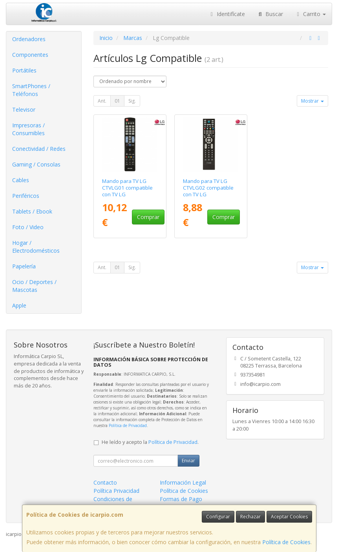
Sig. (132, 101)
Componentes (30, 54)
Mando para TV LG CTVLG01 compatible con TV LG (127, 187)
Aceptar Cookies (289, 516)
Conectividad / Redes (39, 148)
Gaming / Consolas (36, 164)
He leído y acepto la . (150, 442)
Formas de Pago (181, 499)
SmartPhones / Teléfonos (31, 90)
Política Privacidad (116, 490)
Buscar (270, 14)
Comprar (148, 217)
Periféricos (25, 195)
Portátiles (24, 70)
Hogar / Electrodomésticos (36, 246)
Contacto (105, 482)
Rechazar (250, 516)
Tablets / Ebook (32, 211)
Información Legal (183, 482)
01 (117, 101)
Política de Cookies (286, 542)
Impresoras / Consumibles (28, 129)
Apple (19, 305)
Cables (20, 180)
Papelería (24, 266)
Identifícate (226, 14)
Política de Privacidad (128, 425)
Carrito (310, 14)
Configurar (218, 516)
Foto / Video (28, 227)
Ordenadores (29, 39)
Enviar (188, 460)
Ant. (102, 101)
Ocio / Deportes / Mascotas (34, 285)
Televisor (23, 109)
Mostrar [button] (312, 101)
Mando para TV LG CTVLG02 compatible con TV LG (208, 187)
